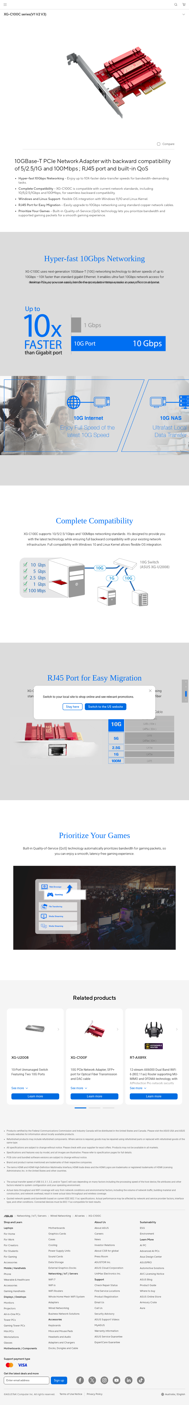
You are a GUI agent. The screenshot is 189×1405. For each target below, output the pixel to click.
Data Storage (56, 1262)
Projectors (10, 1308)
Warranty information (106, 1331)
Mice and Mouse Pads (60, 1331)
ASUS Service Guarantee (108, 1336)
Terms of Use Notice (71, 1394)
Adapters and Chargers (61, 1342)
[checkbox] (165, 144)
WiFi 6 (51, 1285)
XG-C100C (94, 1215)
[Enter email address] (26, 1380)
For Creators (11, 1245)
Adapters (53, 1302)
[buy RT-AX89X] (138, 1057)
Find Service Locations (107, 1291)
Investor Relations (104, 1245)
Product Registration (106, 1296)
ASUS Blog (146, 1279)
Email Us (99, 1302)
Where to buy (147, 1291)
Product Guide (148, 1285)
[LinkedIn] (128, 1380)
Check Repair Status (106, 1285)
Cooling (52, 1245)
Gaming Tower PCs (14, 1325)
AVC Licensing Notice (152, 1273)
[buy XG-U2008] (20, 1057)
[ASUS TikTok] (141, 1380)
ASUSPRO (146, 1262)
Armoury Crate (148, 1302)
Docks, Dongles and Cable (63, 1348)
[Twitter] (92, 1380)
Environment (147, 1233)
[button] (5, 4)
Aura (142, 1308)
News (97, 1239)
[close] (150, 690)
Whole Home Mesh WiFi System (66, 1296)
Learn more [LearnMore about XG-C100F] (94, 1096)
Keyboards (54, 1325)
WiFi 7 (51, 1279)
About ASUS (101, 1228)
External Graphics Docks (62, 1268)
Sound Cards (55, 1256)
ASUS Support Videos (106, 1319)
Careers (98, 1233)
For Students (11, 1251)
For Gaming (10, 1256)
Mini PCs (9, 1331)
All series (80, 1215)
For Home (9, 1233)
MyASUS (99, 1325)
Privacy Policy (94, 1394)
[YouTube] (116, 1380)
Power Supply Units (59, 1250)
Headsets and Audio (59, 1336)
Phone (7, 1274)
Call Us (98, 1308)
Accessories (10, 1262)
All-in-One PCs (12, 1314)
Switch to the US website (105, 706)
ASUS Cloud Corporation (108, 1268)
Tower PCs (10, 1319)
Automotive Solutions (152, 1268)
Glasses (8, 1342)
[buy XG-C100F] (79, 1057)
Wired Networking (58, 1308)
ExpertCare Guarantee (107, 1342)
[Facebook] (80, 1380)
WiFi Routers (55, 1291)
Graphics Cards (57, 1233)
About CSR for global (106, 1250)
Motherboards (56, 1228)
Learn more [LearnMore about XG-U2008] (35, 1096)
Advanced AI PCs (149, 1251)
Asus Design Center (151, 1256)
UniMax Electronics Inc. (107, 1273)
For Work (9, 1239)
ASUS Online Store (150, 1296)
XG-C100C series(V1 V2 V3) (25, 14)
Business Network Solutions (64, 1313)
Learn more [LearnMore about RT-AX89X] (153, 1096)
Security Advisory (104, 1313)
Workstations (11, 1337)
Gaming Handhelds (14, 1291)
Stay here (72, 706)
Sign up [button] (59, 1380)
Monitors (9, 1302)
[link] (94, 4)
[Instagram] (104, 1380)
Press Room (101, 1256)
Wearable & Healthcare (17, 1279)
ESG (142, 1228)
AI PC (143, 1245)
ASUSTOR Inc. (102, 1262)
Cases (51, 1239)
